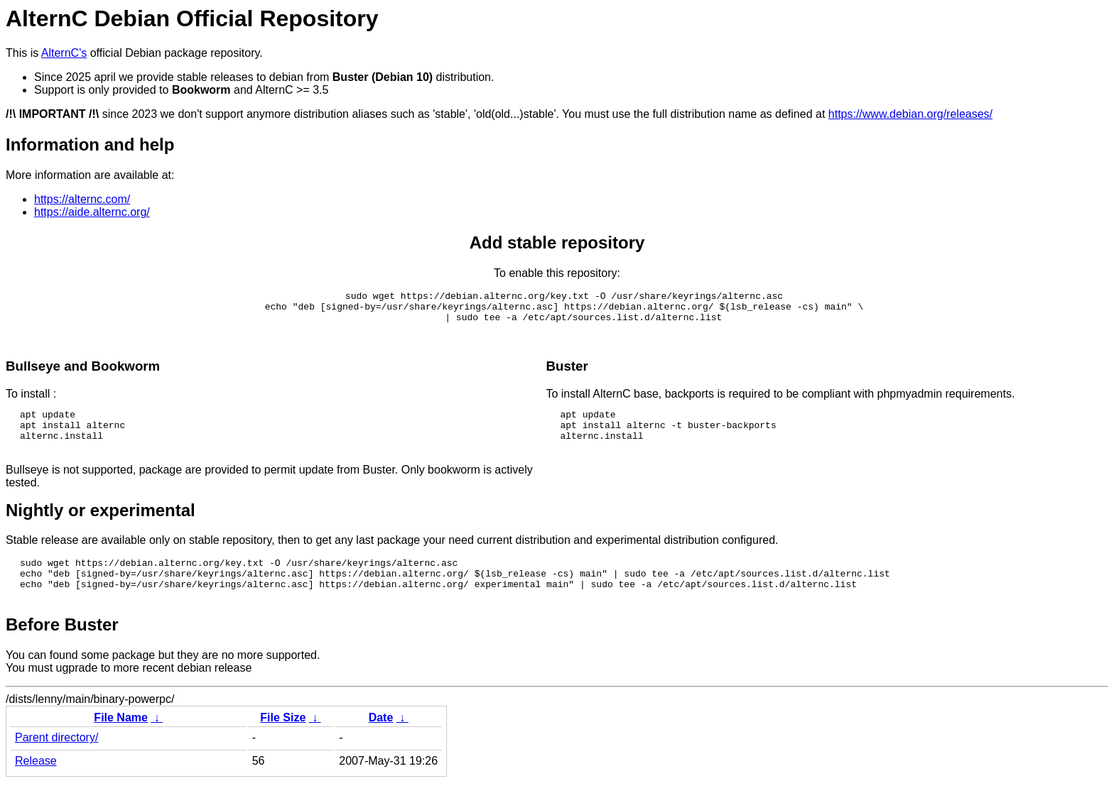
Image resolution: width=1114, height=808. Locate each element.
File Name (121, 743)
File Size (282, 743)
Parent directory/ (56, 763)
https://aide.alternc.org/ (92, 212)
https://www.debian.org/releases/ (910, 114)
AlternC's (64, 53)
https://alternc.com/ (82, 199)
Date (381, 743)
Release (36, 786)
